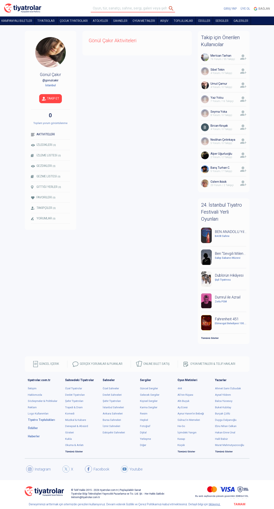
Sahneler (120, 20)
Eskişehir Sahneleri (114, 432)
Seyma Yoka (218, 111)
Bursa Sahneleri (112, 419)
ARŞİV (164, 20)
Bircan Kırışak (219, 125)
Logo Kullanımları (38, 413)
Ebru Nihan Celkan (225, 426)
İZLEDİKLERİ (43, 144)
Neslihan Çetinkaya (222, 139)
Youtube (132, 469)
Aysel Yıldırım (223, 394)
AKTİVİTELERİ (43, 134)
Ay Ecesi (183, 407)
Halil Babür (221, 438)
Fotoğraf (145, 426)
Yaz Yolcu (216, 97)
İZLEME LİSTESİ (46, 155)
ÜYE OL (245, 8)
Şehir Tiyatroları (74, 401)
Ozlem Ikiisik (218, 181)
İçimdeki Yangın (187, 432)
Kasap (181, 438)
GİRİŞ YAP (230, 8)
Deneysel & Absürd (76, 426)
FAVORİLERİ (43, 197)
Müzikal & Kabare (75, 419)
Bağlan (262, 9)
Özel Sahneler (111, 388)
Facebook (97, 469)
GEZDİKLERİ (43, 165)
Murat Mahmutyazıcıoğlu (229, 445)
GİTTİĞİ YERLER (46, 187)
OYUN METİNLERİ (144, 20)
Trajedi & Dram (74, 407)
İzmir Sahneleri (111, 426)
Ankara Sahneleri (113, 413)
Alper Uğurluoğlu (221, 153)
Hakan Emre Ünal (225, 432)
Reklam (32, 407)
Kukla (68, 438)
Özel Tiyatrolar (73, 388)
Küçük (181, 445)
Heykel (144, 419)
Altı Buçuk (183, 401)
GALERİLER (241, 20)
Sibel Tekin (217, 69)
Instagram (38, 469)
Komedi (69, 413)
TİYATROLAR (46, 20)
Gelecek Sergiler (149, 394)
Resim (143, 413)
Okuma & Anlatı (74, 445)
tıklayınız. (215, 504)
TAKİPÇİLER (43, 208)
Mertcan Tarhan (220, 55)
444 (180, 388)
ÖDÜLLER (204, 20)
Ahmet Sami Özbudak (228, 388)
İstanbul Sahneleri (113, 407)
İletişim (32, 388)
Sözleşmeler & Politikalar (42, 401)
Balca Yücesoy (223, 401)
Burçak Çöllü (222, 413)
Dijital (143, 432)
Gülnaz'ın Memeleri (189, 419)
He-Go (181, 426)
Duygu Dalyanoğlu (225, 419)
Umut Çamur (218, 83)
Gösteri (69, 432)
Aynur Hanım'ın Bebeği (191, 413)
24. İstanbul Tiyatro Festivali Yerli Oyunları (221, 212)
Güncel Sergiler (149, 388)
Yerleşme (145, 438)
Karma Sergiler (148, 407)
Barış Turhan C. (220, 167)
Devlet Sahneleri (112, 394)
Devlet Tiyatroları (75, 394)
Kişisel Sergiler (149, 401)
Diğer (143, 445)
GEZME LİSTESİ (45, 176)
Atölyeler (100, 20)
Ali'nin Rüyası (185, 394)
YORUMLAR (43, 218)
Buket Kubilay (223, 407)
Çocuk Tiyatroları (74, 20)
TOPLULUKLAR (183, 20)
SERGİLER (221, 20)
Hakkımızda (35, 394)
